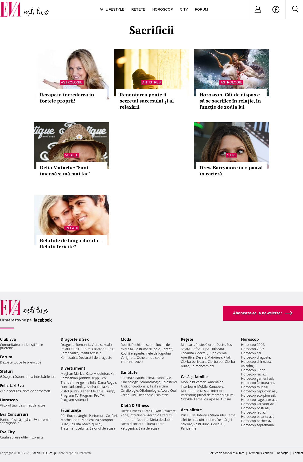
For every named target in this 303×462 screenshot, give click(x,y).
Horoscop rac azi (254, 374)
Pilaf (226, 357)
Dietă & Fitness (135, 405)
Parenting (188, 395)
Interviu (203, 415)
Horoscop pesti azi (255, 408)
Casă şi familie (194, 376)
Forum (201, 9)
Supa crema (218, 353)
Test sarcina (159, 386)
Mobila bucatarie (194, 382)
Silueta (150, 424)
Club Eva (8, 339)
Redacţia (282, 453)
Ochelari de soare (150, 357)
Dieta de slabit (161, 419)
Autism (225, 399)
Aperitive (187, 357)
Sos (229, 344)
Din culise (188, 415)
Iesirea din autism (201, 419)
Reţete (187, 339)
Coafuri (111, 415)
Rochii (71, 415)
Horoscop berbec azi (256, 421)
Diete (125, 411)
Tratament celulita (75, 428)
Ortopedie (145, 395)
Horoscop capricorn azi (258, 391)
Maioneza (214, 357)
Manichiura (90, 420)
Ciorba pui (215, 361)
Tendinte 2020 (132, 361)
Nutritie (142, 419)
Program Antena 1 (75, 399)
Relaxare (169, 411)
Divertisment (73, 368)
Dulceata (217, 349)
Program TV (69, 395)
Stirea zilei (217, 415)
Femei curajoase (206, 399)
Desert (201, 357)
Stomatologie (150, 382)
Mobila (202, 386)
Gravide (187, 399)
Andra (91, 386)
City (184, 9)
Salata (185, 349)
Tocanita (187, 353)
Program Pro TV (92, 395)
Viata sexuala (102, 344)
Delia (101, 386)
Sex (110, 349)
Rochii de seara (143, 344)
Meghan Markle (73, 373)
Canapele (216, 386)
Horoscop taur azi (254, 387)
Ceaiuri (138, 377)
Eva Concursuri (14, 414)
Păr (63, 415)
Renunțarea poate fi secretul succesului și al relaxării (147, 100)
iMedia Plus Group (44, 453)
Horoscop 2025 (252, 349)
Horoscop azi (251, 353)
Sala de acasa (149, 428)
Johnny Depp (89, 378)
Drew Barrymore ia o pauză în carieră (231, 170)
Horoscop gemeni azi (257, 378)
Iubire (86, 349)
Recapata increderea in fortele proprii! (67, 97)
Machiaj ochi (91, 424)
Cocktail (201, 353)
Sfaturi (6, 371)
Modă (126, 339)
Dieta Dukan (151, 411)
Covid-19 (218, 424)
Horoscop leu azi (253, 412)
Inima (149, 377)
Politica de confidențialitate (226, 453)
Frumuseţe (71, 410)
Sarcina (126, 377)
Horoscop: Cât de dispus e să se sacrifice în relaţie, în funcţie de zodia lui (230, 100)
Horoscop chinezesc (256, 361)
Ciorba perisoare (193, 361)
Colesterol (169, 382)
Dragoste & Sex (75, 339)
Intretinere (137, 415)
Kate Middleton (97, 373)
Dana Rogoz (107, 382)
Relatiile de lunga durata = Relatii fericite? (71, 243)
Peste (221, 344)
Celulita (75, 424)
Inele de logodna (158, 353)
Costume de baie (147, 349)
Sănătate (129, 372)
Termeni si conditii (261, 453)
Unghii (83, 415)
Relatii (72, 228)
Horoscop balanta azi (257, 416)
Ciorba (210, 344)
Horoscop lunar (253, 370)
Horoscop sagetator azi (258, 399)
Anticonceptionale (134, 386)
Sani (77, 420)
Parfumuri (97, 415)
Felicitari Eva (12, 385)
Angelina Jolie (86, 382)
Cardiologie (129, 390)
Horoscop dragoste (255, 357)
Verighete (128, 357)
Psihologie (163, 377)
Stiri (231, 155)
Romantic (83, 344)
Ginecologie (130, 382)
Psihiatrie (161, 395)
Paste (200, 344)
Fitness (135, 411)
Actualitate (191, 409)
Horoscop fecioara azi (257, 382)
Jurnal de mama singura (215, 395)
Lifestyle (115, 9)
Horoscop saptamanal (258, 425)
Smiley (80, 386)
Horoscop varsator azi (257, 404)
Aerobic (153, 415)
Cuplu (75, 349)
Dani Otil (67, 386)
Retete (138, 9)
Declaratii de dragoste (95, 357)
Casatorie (99, 349)
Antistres (151, 82)
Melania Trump (102, 391)
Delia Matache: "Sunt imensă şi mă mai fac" (65, 170)
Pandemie (188, 428)
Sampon (106, 420)
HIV (133, 395)
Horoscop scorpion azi (258, 395)
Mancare (187, 344)
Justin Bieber (79, 391)
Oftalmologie (149, 390)
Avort (164, 390)
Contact (298, 453)
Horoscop (162, 9)
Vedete (71, 155)
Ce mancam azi (202, 366)
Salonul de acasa (102, 428)
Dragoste (67, 344)
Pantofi (167, 349)
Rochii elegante (132, 353)
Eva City (7, 431)
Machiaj (67, 420)
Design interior (211, 390)
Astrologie (71, 82)
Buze (64, 424)
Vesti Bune (202, 424)
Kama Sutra (69, 353)
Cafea (195, 349)
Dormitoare (190, 390)
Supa (205, 349)
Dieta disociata (132, 424)
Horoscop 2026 (252, 344)
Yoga (124, 415)
